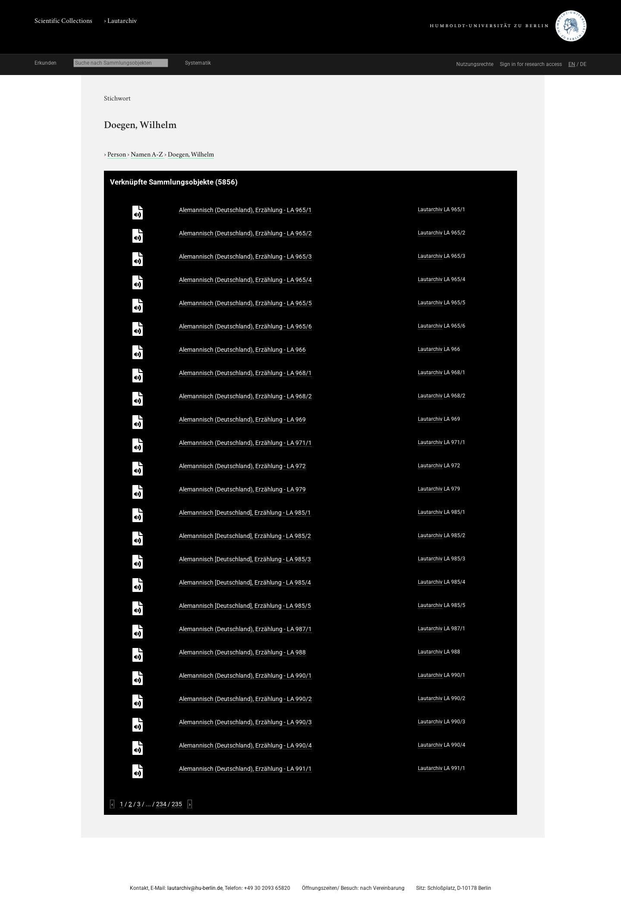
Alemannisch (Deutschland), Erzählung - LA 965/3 (245, 256)
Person (117, 153)
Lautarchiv (122, 20)
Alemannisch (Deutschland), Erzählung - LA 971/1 (245, 442)
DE (583, 64)
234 (161, 804)
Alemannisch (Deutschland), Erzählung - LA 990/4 (245, 745)
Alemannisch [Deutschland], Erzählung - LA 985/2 (245, 535)
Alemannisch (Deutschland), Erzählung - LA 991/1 (245, 768)
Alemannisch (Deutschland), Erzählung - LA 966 (242, 349)
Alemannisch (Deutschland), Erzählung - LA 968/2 (245, 396)
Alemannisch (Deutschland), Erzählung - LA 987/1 (245, 629)
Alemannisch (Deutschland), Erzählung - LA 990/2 (245, 698)
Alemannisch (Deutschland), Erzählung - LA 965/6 (245, 326)
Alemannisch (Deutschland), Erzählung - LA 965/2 (245, 233)
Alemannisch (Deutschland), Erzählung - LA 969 (242, 419)
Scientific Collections (63, 20)
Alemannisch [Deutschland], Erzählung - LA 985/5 (245, 605)
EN (571, 64)
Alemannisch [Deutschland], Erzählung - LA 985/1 (245, 512)
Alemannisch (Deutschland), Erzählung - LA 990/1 (245, 675)
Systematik (198, 63)
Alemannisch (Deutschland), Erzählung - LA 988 (242, 652)
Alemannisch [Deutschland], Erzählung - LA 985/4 (245, 582)
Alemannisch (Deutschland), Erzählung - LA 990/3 (245, 722)
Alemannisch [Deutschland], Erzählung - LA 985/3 (245, 559)
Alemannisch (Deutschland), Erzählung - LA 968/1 (245, 372)
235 (177, 804)
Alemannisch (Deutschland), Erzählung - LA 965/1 (245, 210)
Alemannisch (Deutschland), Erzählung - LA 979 (242, 489)
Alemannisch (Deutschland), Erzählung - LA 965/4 (245, 279)
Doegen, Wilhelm (191, 153)
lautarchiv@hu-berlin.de (195, 888)
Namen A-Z (147, 153)
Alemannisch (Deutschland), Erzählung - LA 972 (242, 466)
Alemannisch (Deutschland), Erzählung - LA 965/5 (245, 303)
